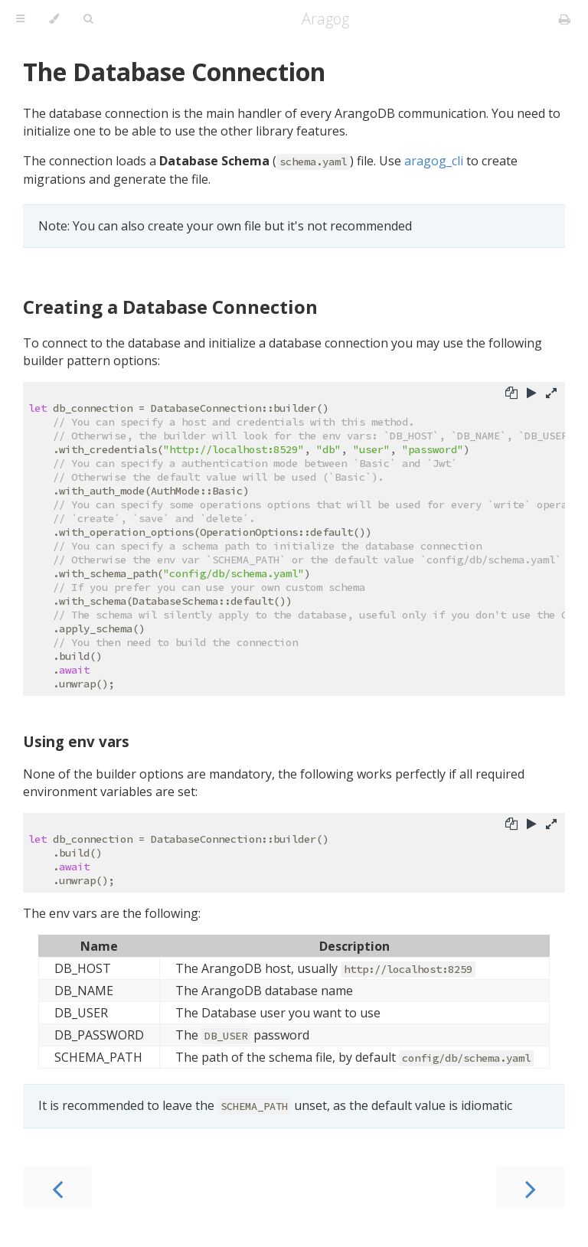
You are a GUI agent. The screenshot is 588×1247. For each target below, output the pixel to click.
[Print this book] (565, 19)
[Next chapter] (530, 1188)
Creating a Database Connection (170, 306)
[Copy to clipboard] (511, 394)
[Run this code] (531, 394)
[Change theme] (54, 19)
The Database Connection (174, 71)
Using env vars (76, 741)
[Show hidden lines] (551, 394)
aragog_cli (433, 160)
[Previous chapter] (57, 1188)
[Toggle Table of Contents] (20, 19)
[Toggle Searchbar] (88, 19)
